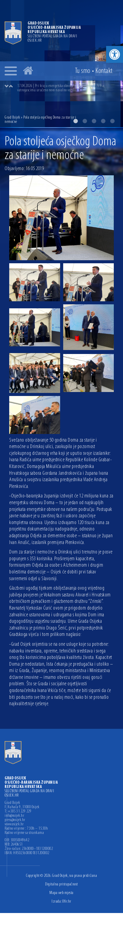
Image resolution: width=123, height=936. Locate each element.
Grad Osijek (12, 117)
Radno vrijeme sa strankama (24, 833)
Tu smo (82, 71)
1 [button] (75, 121)
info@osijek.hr (14, 816)
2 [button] (85, 121)
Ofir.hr (66, 901)
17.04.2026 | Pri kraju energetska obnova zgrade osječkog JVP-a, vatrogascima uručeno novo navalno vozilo (61, 88)
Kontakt (104, 71)
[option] (67, 88)
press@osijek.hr (15, 820)
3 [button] (94, 121)
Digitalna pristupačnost (61, 884)
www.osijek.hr (14, 824)
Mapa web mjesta (61, 893)
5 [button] (112, 121)
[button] (114, 54)
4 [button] (103, 121)
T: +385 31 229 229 (18, 811)
